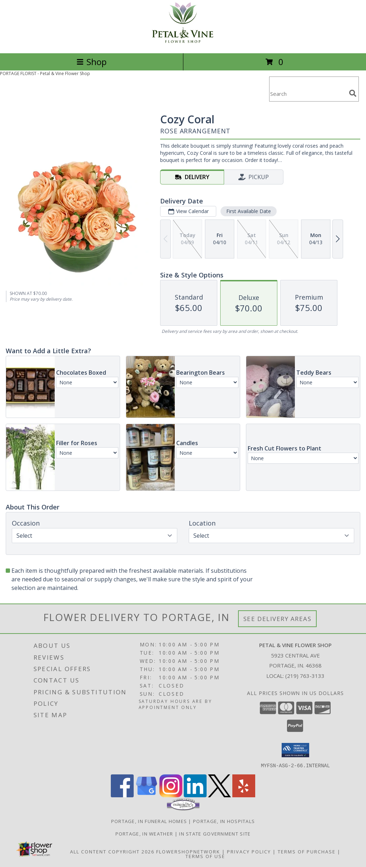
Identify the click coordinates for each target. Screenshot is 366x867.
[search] (352, 93)
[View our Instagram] (170, 795)
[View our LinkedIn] (195, 795)
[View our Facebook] (122, 795)
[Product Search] (307, 93)
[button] (295, 750)
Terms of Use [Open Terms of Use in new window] (205, 856)
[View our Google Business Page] (146, 795)
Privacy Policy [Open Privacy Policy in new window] (249, 851)
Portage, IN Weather (144, 833)
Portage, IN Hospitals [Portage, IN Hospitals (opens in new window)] (224, 821)
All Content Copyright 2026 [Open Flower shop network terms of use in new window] (112, 851)
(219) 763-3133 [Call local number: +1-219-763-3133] (305, 675)
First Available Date (248, 211)
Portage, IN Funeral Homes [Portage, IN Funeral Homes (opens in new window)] (149, 821)
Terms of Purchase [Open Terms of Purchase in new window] (307, 851)
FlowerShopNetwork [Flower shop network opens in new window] (188, 851)
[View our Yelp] (243, 795)
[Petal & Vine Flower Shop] (183, 42)
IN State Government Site (215, 833)
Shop (91, 62)
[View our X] (219, 795)
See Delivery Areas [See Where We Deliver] (277, 619)
